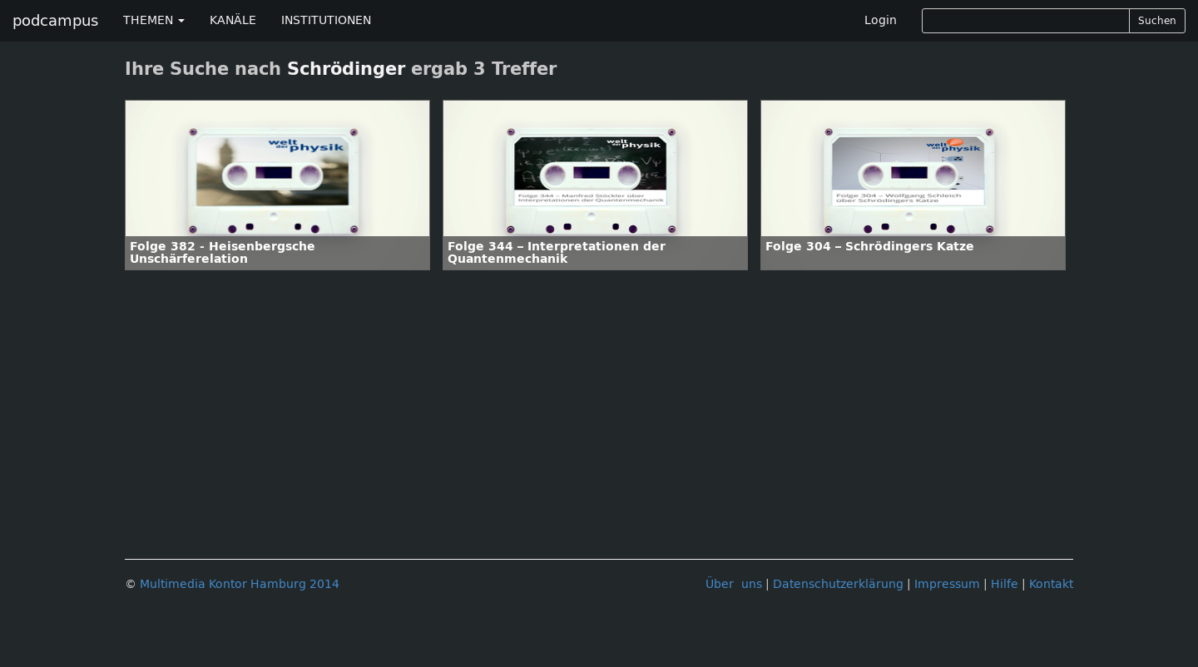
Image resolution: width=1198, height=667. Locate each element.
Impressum (947, 584)
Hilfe (1004, 584)
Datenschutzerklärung (838, 584)
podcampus (55, 21)
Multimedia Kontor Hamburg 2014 (239, 584)
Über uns (733, 584)
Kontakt (1051, 584)
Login (880, 20)
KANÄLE (233, 20)
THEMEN (154, 20)
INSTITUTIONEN (326, 20)
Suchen (1157, 21)
